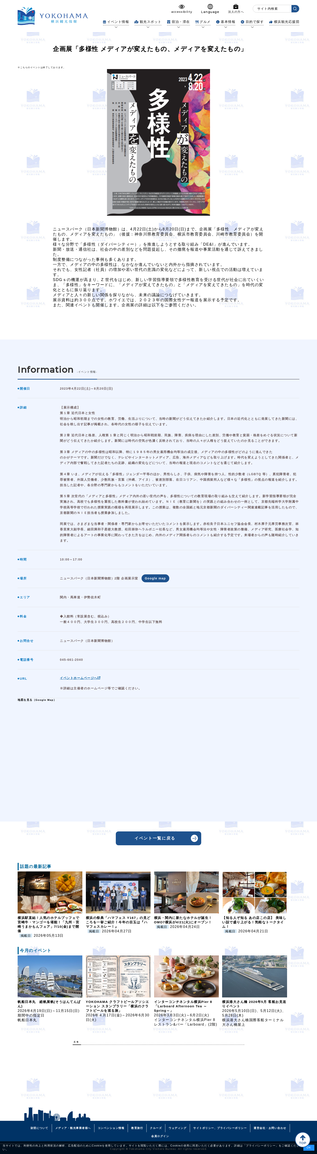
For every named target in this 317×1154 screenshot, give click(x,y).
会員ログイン (160, 1136)
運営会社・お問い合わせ (270, 1128)
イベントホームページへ (80, 678)
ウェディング (177, 1128)
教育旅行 (137, 1128)
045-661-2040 (71, 659)
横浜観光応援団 (284, 22)
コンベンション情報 (111, 1128)
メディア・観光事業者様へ (73, 1128)
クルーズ (156, 1128)
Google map (155, 578)
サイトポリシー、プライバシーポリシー (220, 1128)
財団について (39, 1128)
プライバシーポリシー (261, 1145)
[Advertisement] (158, 1079)
